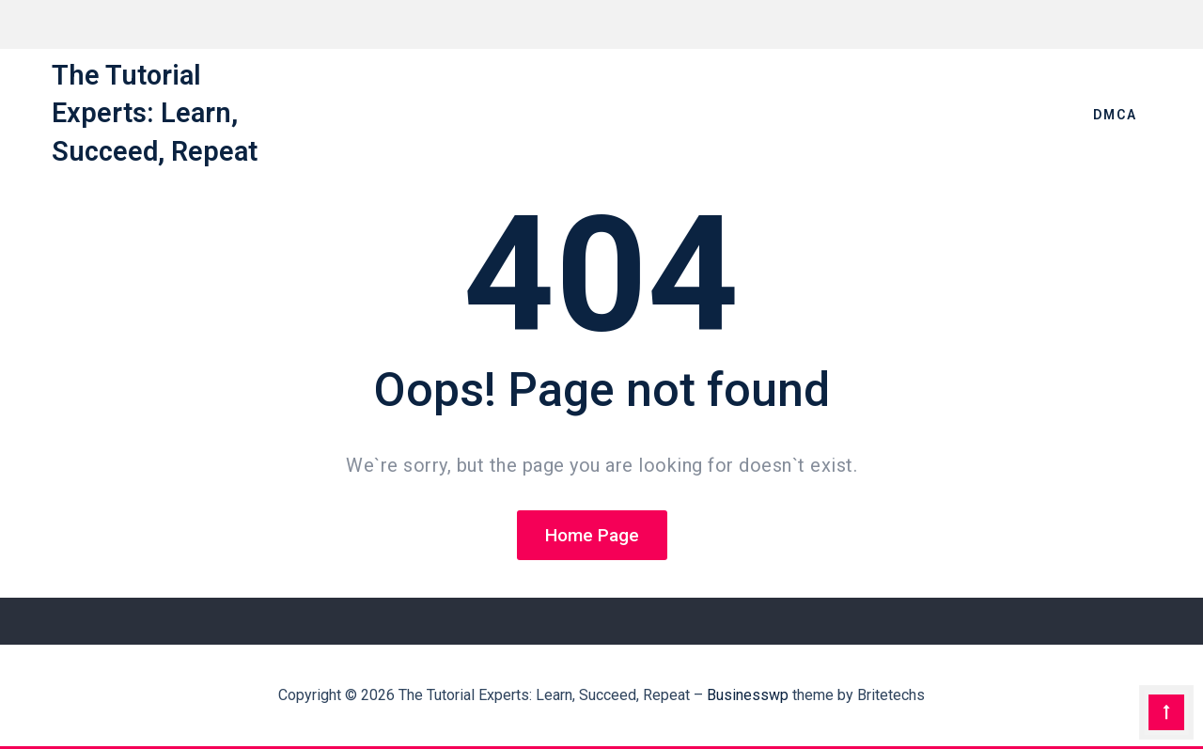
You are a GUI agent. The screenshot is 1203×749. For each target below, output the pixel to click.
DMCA (1115, 114)
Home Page (592, 535)
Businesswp (748, 695)
